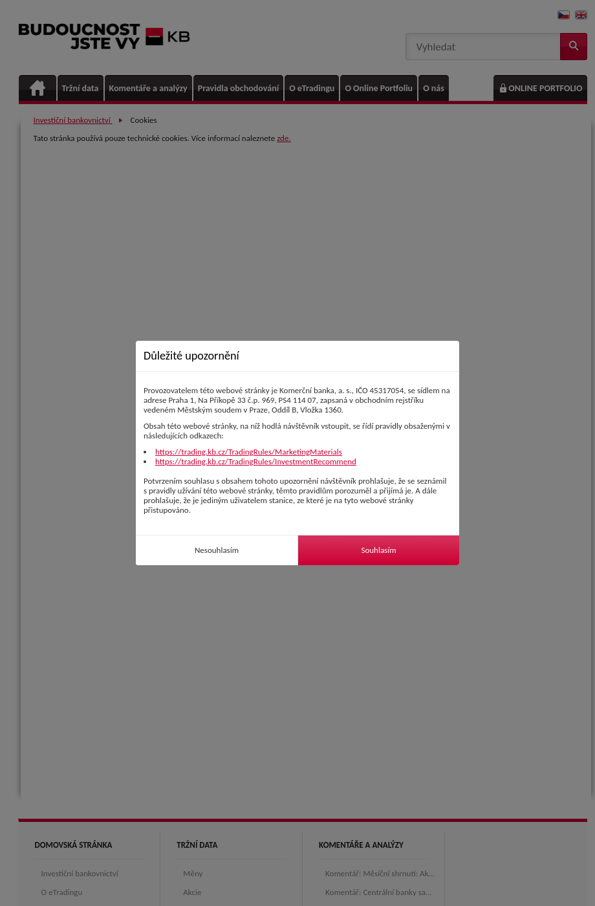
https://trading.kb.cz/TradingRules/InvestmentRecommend (255, 461)
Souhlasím (378, 550)
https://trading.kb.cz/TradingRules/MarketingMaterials (248, 452)
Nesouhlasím (217, 550)
